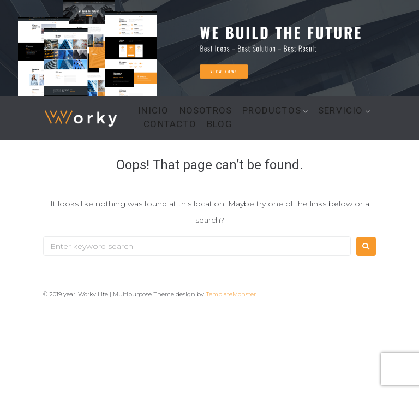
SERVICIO (340, 110)
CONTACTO (169, 124)
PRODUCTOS (271, 110)
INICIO (153, 110)
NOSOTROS (205, 110)
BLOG (219, 124)
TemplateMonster (231, 294)
